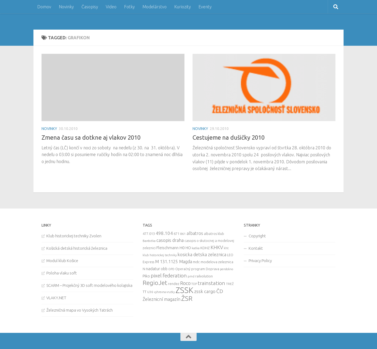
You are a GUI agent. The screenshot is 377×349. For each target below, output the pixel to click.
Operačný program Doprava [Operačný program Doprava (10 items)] (197, 269)
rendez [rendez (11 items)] (173, 283)
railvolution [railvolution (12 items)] (204, 276)
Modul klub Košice (62, 260)
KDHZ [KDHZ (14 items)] (205, 248)
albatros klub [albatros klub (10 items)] (214, 233)
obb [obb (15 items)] (164, 269)
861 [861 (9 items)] (183, 233)
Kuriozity (182, 6)
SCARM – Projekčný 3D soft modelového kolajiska (89, 285)
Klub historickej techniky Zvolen (73, 236)
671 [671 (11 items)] (176, 233)
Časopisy (89, 6)
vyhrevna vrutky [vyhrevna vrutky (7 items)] (164, 292)
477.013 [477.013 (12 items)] (149, 233)
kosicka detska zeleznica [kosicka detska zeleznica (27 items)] (201, 254)
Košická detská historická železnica (76, 248)
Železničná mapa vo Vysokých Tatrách (79, 310)
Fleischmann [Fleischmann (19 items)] (167, 247)
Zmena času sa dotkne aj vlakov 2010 (91, 137)
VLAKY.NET (56, 297)
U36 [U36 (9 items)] (150, 292)
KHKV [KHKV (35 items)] (217, 247)
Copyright (257, 236)
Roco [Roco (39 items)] (185, 283)
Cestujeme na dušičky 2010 (229, 137)
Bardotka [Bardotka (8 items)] (149, 240)
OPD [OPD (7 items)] (171, 269)
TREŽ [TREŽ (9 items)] (230, 283)
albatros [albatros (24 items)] (195, 233)
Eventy (205, 6)
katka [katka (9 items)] (196, 248)
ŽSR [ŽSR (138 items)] (187, 298)
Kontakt (256, 248)
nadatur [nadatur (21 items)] (153, 268)
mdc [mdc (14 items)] (196, 262)
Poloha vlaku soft (61, 273)
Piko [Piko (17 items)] (146, 276)
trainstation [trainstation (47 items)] (211, 283)
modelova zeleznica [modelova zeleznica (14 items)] (217, 262)
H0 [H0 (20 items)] (182, 247)
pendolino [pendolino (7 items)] (226, 269)
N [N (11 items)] (144, 269)
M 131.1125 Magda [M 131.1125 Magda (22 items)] (173, 261)
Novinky (66, 6)
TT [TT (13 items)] (144, 292)
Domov (44, 6)
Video (111, 6)
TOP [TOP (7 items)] (194, 283)
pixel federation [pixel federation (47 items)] (169, 276)
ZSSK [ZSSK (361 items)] (184, 290)
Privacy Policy (260, 260)
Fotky (129, 6)
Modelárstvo (154, 6)
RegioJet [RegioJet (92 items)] (155, 282)
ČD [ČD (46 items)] (219, 291)
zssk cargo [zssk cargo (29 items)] (204, 291)
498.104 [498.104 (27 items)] (164, 233)
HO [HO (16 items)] (188, 248)
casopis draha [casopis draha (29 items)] (170, 240)
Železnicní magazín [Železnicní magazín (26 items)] (161, 299)
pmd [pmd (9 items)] (191, 276)
